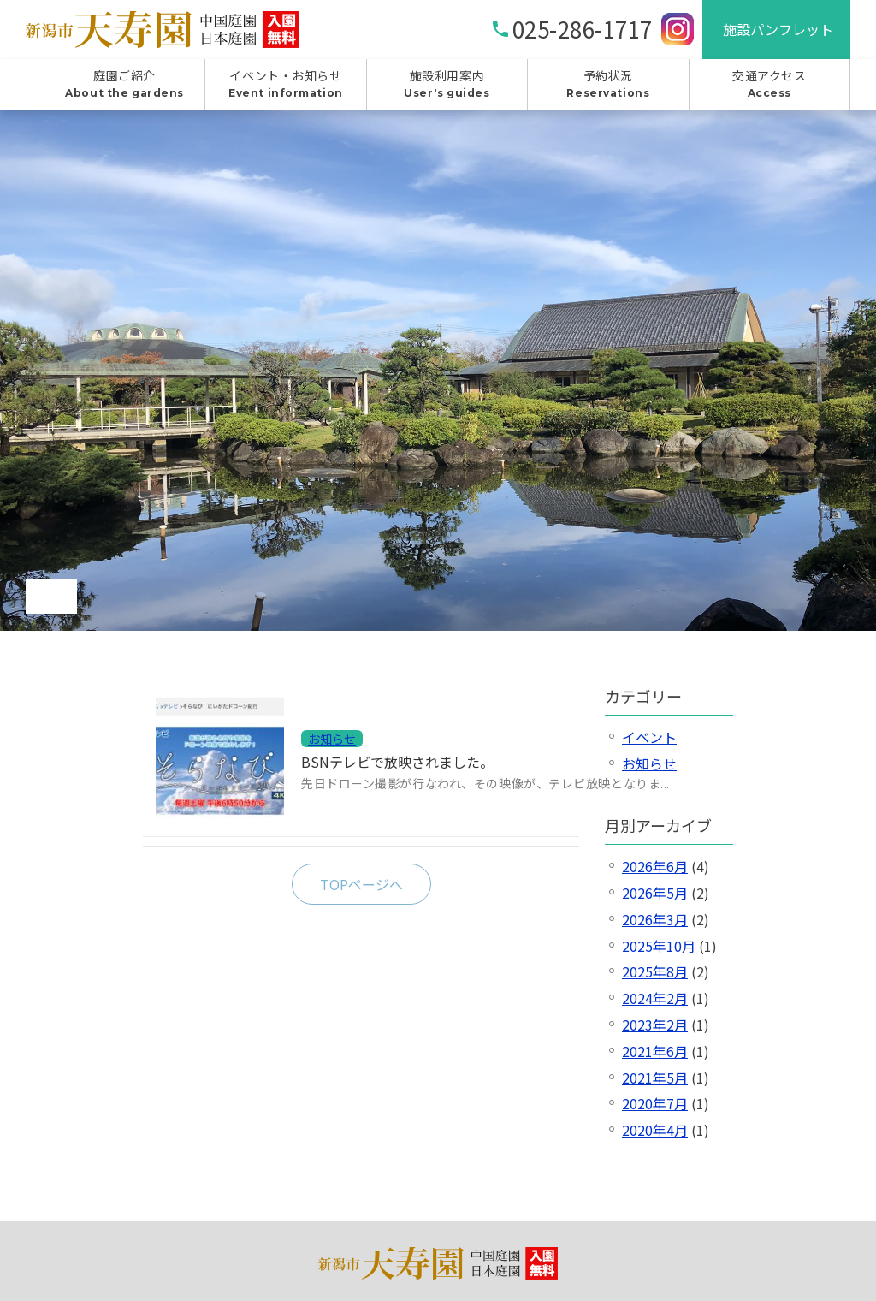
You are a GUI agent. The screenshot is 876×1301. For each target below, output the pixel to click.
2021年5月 (655, 1077)
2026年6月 (655, 866)
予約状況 (608, 84)
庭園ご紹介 (124, 84)
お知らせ (649, 763)
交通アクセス (769, 84)
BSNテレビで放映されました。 (397, 761)
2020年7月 (655, 1103)
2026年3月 (655, 919)
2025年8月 (655, 971)
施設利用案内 (447, 84)
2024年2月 (655, 998)
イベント (649, 737)
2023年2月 (655, 1024)
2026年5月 (655, 892)
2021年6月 (655, 1051)
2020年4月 (655, 1130)
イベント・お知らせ (285, 84)
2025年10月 (658, 946)
